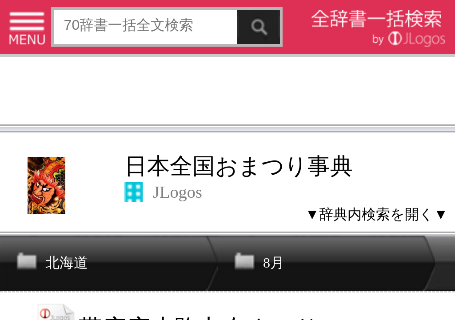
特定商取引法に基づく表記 (31, 253)
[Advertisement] (71, 29)
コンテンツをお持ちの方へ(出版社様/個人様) (51, 259)
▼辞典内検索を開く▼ (118, 67)
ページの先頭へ (109, 281)
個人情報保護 (76, 253)
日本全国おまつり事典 (74, 52)
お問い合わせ (108, 253)
